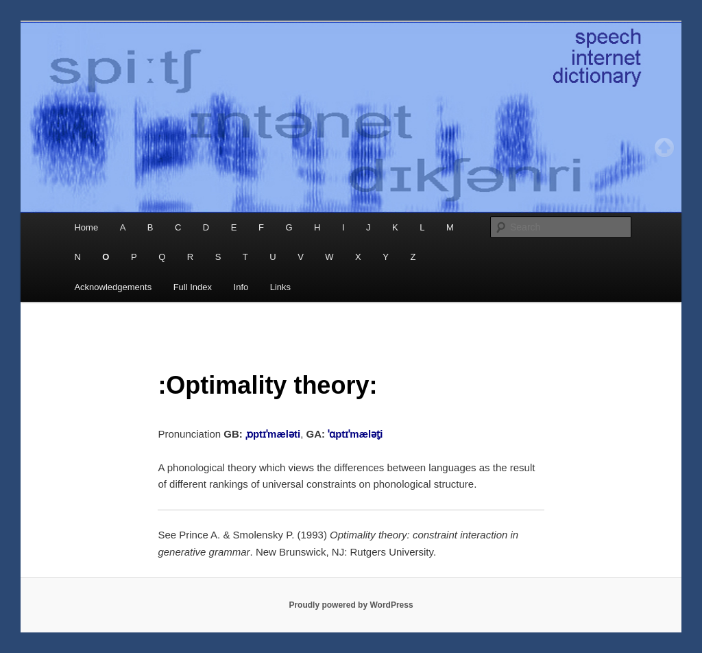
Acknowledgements (113, 287)
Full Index (192, 287)
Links (280, 287)
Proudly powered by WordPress (351, 605)
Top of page (664, 147)
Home (86, 227)
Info (241, 287)
